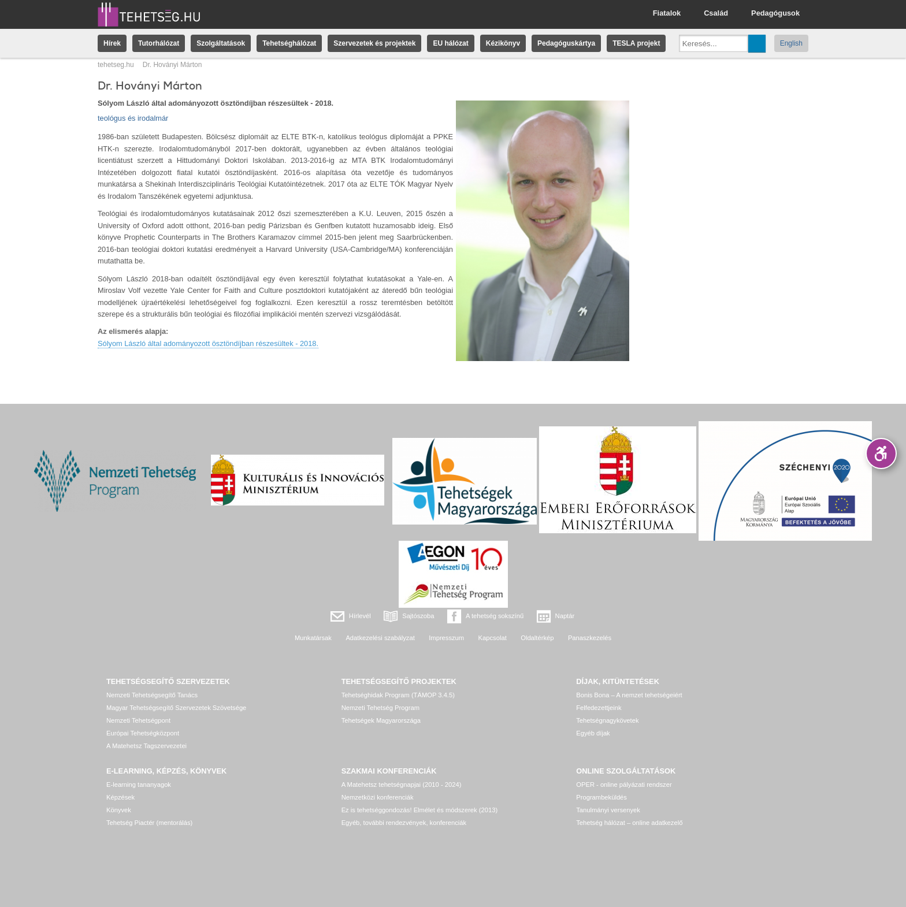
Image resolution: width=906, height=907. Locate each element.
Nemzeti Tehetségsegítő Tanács (152, 695)
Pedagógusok (775, 13)
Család (716, 13)
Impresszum (446, 637)
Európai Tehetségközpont (142, 733)
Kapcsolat (492, 637)
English (791, 43)
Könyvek (118, 809)
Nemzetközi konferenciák (377, 797)
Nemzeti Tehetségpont (138, 720)
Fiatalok (667, 13)
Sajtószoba (418, 615)
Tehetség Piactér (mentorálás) (149, 822)
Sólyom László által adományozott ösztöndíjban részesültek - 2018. (208, 343)
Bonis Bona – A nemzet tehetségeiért (629, 695)
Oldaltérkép (537, 637)
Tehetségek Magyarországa (381, 720)
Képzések (120, 797)
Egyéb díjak (593, 733)
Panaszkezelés (589, 637)
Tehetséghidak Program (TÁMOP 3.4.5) (398, 695)
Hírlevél (360, 615)
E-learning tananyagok (138, 784)
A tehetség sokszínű (494, 615)
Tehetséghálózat (289, 43)
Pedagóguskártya (566, 43)
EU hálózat (450, 43)
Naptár (565, 615)
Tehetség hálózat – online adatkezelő (629, 822)
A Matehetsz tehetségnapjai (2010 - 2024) (401, 784)
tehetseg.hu (116, 65)
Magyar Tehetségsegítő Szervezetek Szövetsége (176, 707)
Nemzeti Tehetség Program (380, 707)
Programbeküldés (601, 797)
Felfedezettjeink (598, 707)
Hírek (112, 43)
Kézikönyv (503, 43)
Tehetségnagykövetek (607, 720)
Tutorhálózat (158, 43)
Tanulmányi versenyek (608, 809)
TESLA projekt (636, 43)
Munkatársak (313, 637)
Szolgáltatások (220, 43)
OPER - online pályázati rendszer (623, 784)
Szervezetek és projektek (374, 43)
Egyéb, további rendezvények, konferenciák (403, 822)
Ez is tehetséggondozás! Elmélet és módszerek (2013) (419, 809)
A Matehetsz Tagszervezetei (146, 745)
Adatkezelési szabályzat (380, 637)
